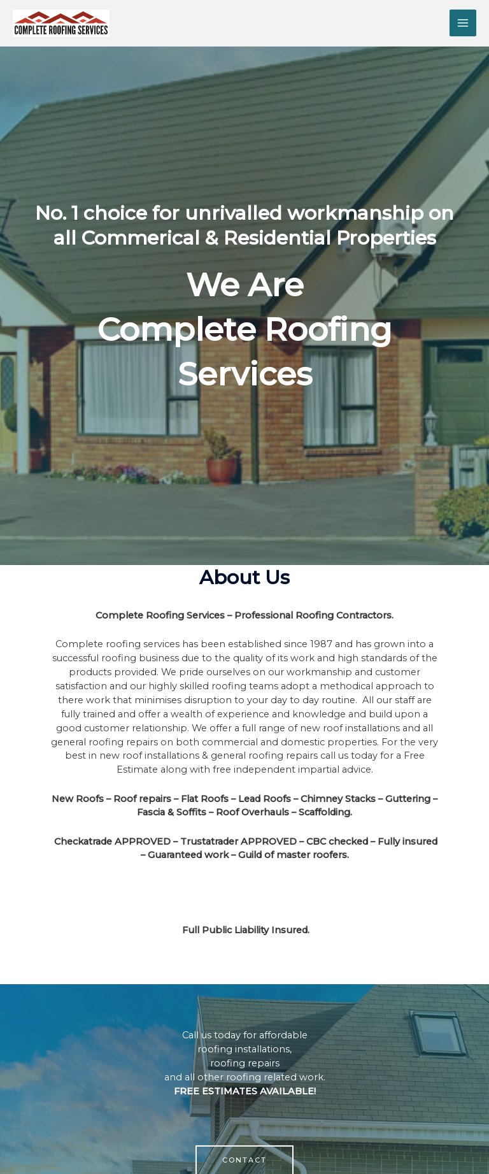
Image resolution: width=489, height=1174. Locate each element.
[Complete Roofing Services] (61, 23)
